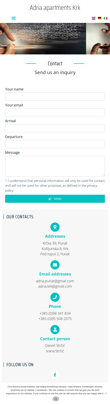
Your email (14, 105)
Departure (14, 136)
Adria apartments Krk (55, 7)
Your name (14, 89)
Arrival (10, 120)
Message (12, 152)
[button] (13, 18)
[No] (105, 393)
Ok (55, 399)
